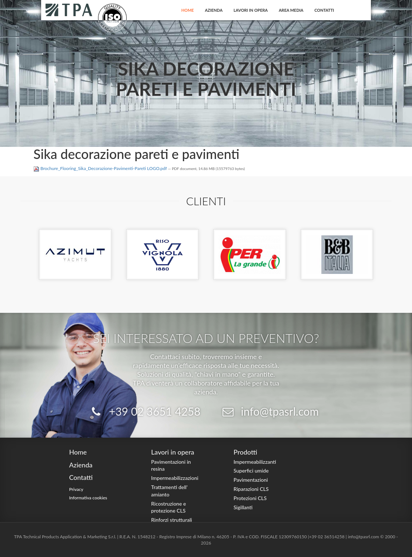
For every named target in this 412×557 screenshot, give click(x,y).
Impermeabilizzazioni (175, 478)
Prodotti (245, 452)
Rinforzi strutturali (171, 520)
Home (187, 10)
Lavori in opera (251, 10)
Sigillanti (243, 507)
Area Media (291, 10)
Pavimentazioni (251, 480)
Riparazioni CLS (251, 489)
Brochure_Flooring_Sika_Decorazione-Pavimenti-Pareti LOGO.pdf (100, 168)
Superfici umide (251, 470)
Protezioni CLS (250, 498)
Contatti (324, 10)
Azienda (214, 10)
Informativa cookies (88, 497)
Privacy (76, 489)
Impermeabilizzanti (255, 462)
